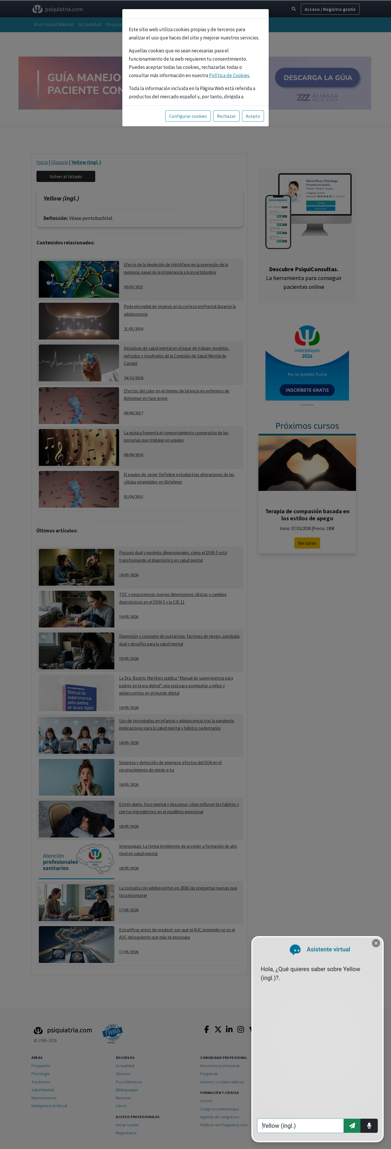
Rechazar (226, 116)
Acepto (253, 116)
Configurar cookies (188, 116)
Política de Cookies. (229, 75)
